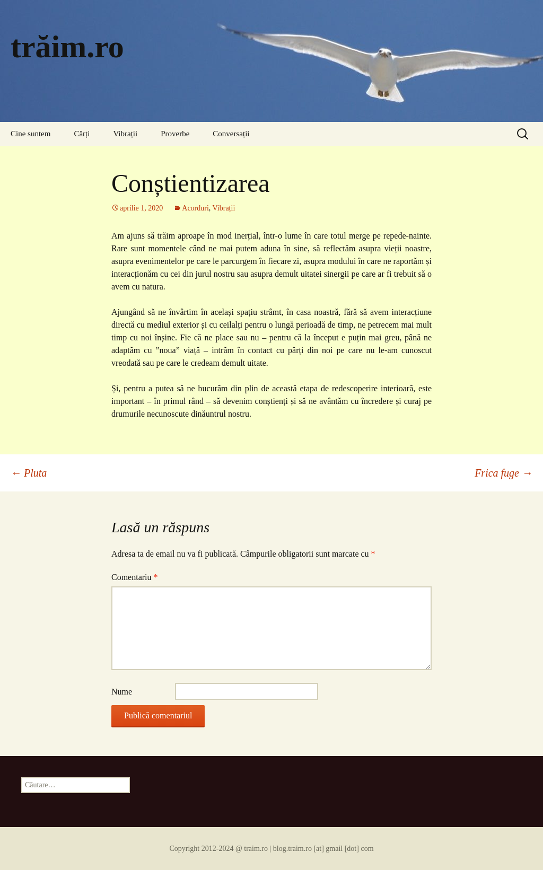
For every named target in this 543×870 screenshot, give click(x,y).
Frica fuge (503, 473)
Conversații (231, 133)
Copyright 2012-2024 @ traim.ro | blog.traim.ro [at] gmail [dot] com (271, 849)
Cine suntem (30, 133)
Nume (121, 691)
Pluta (29, 473)
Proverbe (175, 133)
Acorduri (195, 208)
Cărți (82, 133)
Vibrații (125, 133)
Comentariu (134, 577)
